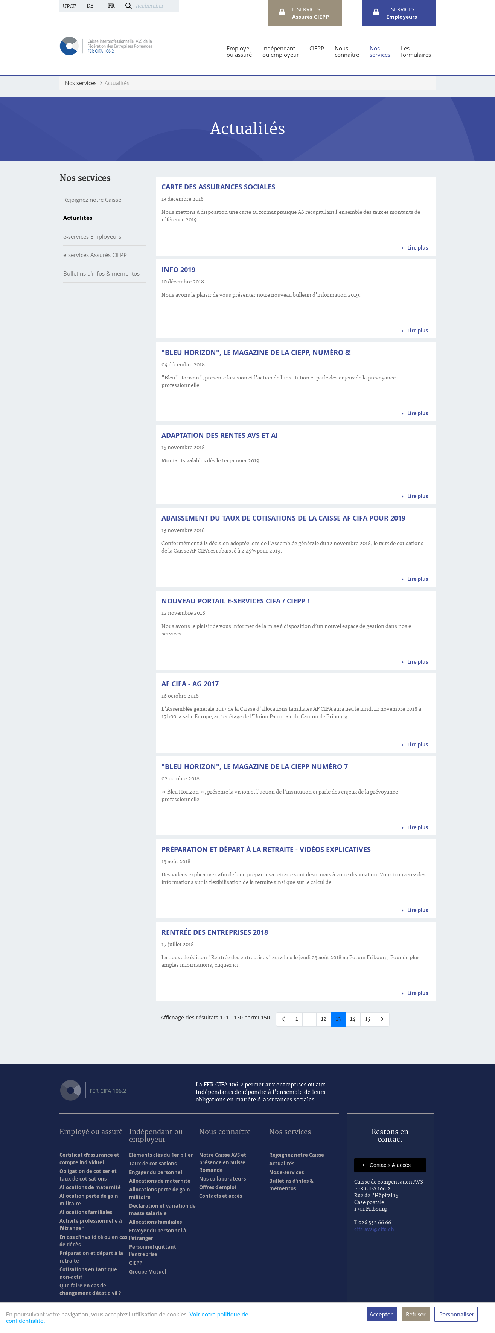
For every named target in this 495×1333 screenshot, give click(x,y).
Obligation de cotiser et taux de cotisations (88, 1175)
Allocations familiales (85, 1212)
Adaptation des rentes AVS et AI (219, 435)
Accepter (382, 1314)
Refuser (416, 1314)
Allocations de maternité (90, 1187)
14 (355, 1020)
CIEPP (135, 1263)
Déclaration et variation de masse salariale (162, 1209)
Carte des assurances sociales (218, 187)
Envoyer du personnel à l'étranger (157, 1234)
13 (341, 1020)
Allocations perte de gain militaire (159, 1193)
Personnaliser (456, 1314)
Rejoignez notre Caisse (92, 199)
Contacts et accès (220, 1196)
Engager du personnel (155, 1172)
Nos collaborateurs (222, 1178)
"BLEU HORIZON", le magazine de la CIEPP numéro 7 (254, 766)
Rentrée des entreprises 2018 (214, 932)
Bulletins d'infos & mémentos (101, 273)
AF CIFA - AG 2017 (190, 684)
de (90, 6)
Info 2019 (178, 269)
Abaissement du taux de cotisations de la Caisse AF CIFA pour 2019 (283, 518)
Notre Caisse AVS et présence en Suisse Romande (222, 1162)
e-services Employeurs (92, 236)
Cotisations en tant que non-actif (88, 1273)
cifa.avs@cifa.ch (374, 1229)
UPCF (69, 6)
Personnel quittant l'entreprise (152, 1250)
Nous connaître (225, 1132)
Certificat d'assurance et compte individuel (89, 1159)
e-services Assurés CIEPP (95, 255)
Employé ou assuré (91, 1132)
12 (326, 1020)
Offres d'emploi (217, 1187)
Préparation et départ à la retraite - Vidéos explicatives (266, 849)
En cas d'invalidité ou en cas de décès (93, 1241)
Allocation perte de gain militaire (88, 1200)
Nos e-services (286, 1172)
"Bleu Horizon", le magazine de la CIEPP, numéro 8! (256, 352)
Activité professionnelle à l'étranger (90, 1224)
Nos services (84, 178)
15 (370, 1020)
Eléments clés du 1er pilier (161, 1155)
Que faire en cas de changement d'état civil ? (90, 1289)
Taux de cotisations (153, 1163)
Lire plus (417, 247)
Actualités (77, 218)
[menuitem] (239, 51)
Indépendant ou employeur (156, 1136)
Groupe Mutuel (147, 1271)
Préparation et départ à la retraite (91, 1257)
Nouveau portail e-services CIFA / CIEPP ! (235, 601)
